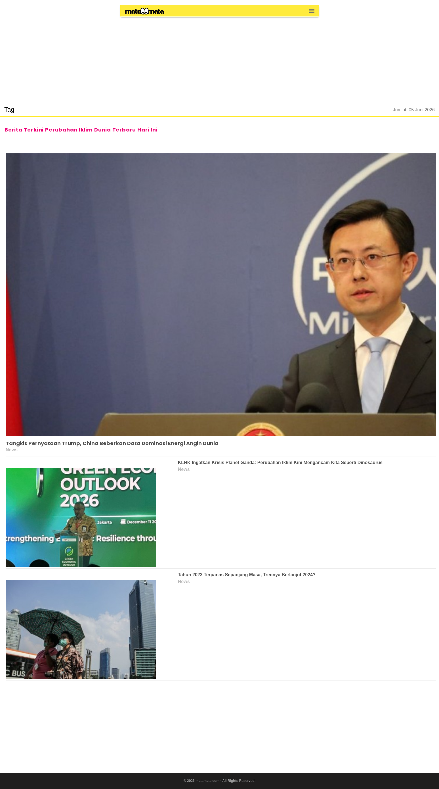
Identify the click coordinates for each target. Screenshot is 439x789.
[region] (219, 57)
